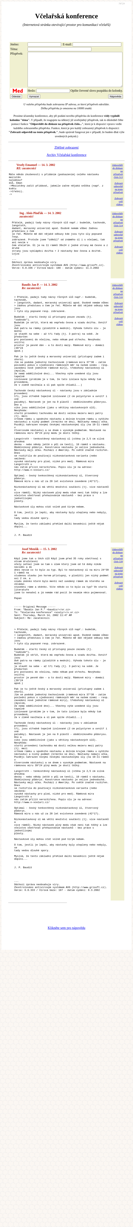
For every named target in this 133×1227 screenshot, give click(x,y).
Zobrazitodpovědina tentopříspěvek (118, 194)
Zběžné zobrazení (66, 154)
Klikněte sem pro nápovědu (66, 1063)
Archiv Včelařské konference (66, 162)
